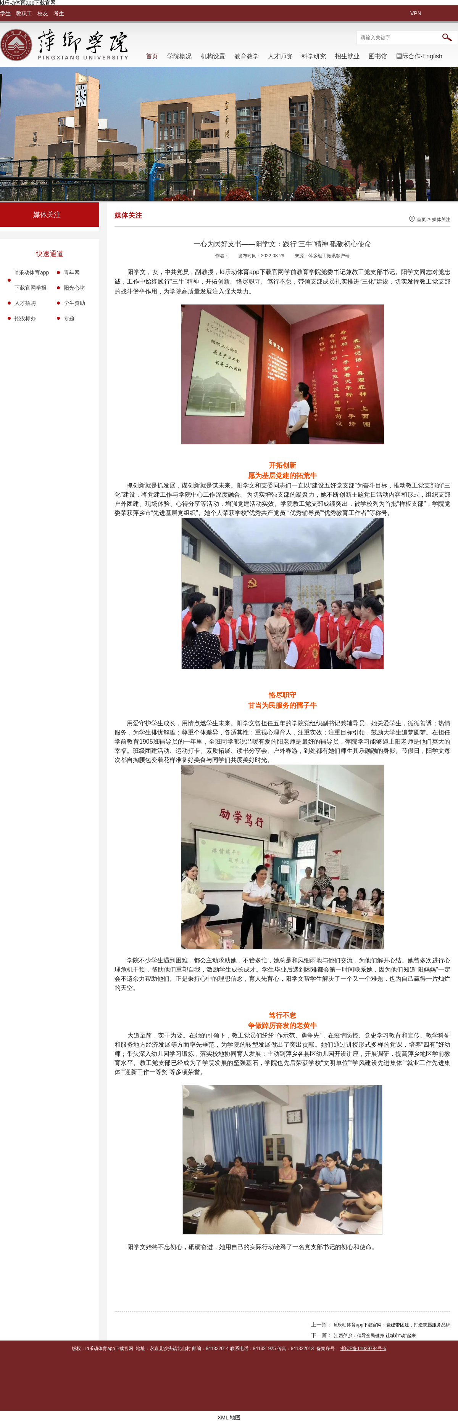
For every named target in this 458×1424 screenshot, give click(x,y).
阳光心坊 (74, 288)
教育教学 (246, 56)
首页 (152, 56)
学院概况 (179, 56)
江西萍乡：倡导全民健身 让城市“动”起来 (375, 1335)
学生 (5, 13)
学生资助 (74, 303)
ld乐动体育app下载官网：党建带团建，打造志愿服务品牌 (392, 1325)
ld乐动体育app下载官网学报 (32, 280)
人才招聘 (25, 303)
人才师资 (280, 56)
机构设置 (213, 56)
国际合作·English (419, 56)
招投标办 (25, 318)
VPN (415, 13)
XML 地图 (229, 1417)
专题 (69, 318)
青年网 (72, 272)
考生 (58, 13)
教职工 (24, 13)
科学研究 (314, 56)
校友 (42, 13)
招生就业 (347, 56)
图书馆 (378, 56)
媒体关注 (441, 219)
